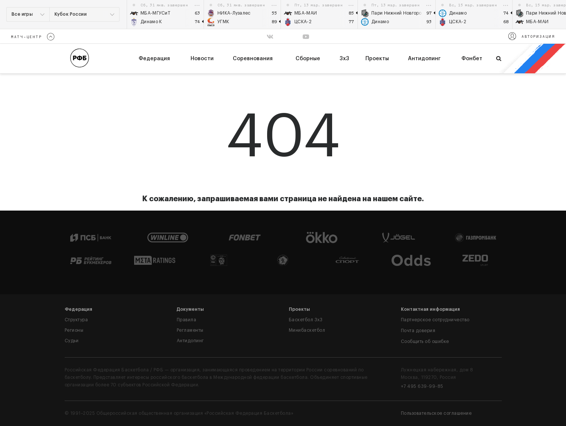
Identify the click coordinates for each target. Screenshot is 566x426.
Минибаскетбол (307, 330)
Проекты (377, 58)
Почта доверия (418, 330)
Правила (187, 320)
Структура (76, 320)
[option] (165, 14)
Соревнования (253, 58)
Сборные (308, 58)
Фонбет (471, 58)
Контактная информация (430, 309)
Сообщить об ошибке (425, 341)
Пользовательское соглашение (436, 413)
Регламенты (190, 330)
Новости (202, 58)
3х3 (344, 58)
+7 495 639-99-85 (422, 386)
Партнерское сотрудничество (435, 320)
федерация (154, 58)
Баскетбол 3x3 (306, 320)
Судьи (72, 340)
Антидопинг (424, 58)
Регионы (74, 330)
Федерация (78, 309)
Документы (190, 309)
